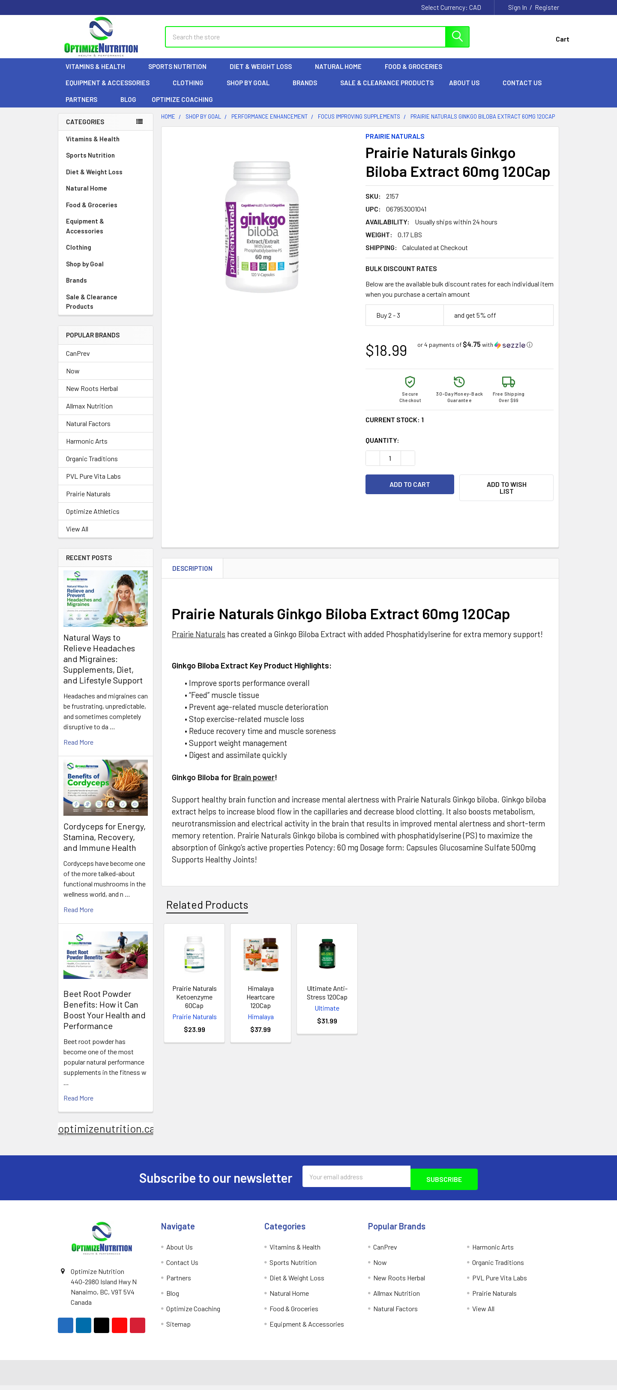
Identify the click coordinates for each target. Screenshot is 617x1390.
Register (547, 7)
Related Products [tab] (207, 908)
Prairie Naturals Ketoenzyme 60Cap (194, 1000)
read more (78, 750)
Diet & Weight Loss (265, 74)
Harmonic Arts (87, 448)
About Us (468, 90)
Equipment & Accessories (111, 90)
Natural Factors (88, 431)
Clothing (192, 90)
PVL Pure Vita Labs (93, 484)
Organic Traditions (92, 466)
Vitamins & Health (99, 74)
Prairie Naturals (88, 501)
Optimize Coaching (182, 107)
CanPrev (78, 361)
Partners (85, 107)
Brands (309, 90)
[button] (475, 352)
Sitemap (178, 1328)
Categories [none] (85, 129)
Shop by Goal (252, 90)
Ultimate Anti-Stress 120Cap (327, 996)
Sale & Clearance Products (387, 90)
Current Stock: (394, 427)
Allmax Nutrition (89, 413)
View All (77, 536)
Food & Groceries (417, 74)
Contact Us (522, 90)
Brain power (254, 781)
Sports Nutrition (181, 74)
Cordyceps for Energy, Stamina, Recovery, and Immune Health (104, 844)
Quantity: (382, 448)
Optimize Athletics (93, 519)
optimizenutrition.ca (106, 1136)
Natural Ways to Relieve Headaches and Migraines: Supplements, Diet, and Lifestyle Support (103, 666)
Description (192, 572)
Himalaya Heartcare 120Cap (260, 1000)
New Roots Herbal (92, 396)
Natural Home (342, 74)
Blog (128, 107)
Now (73, 378)
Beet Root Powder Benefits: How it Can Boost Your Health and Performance (104, 1017)
